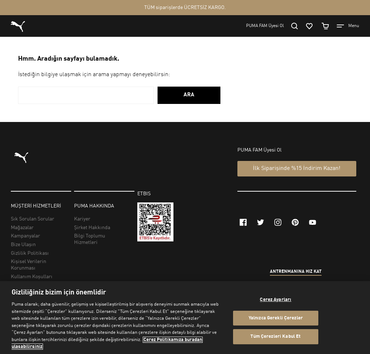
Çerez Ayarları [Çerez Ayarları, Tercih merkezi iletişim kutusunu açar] (275, 299)
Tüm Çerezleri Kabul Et (275, 337)
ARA (189, 95)
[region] (185, 317)
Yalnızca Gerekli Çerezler (276, 318)
